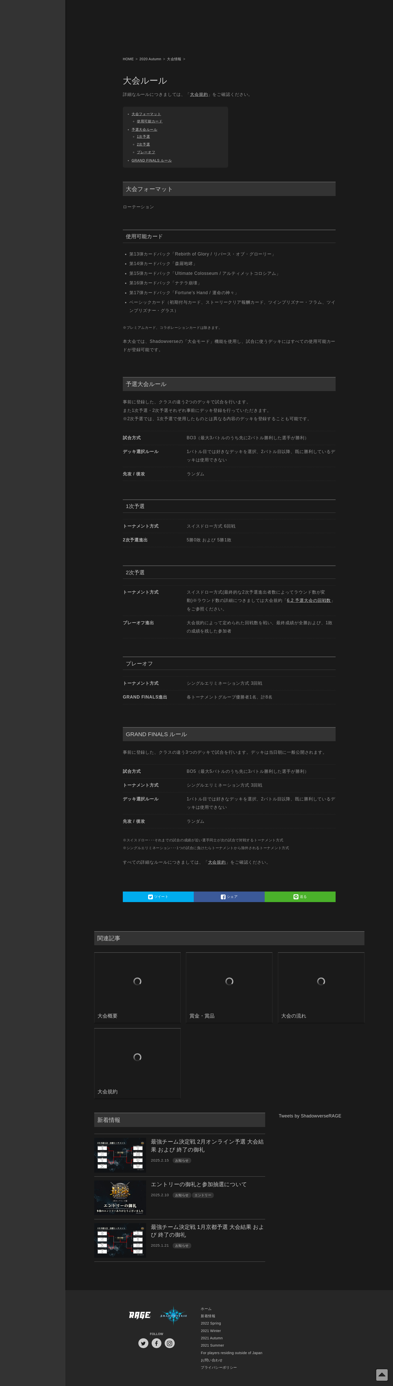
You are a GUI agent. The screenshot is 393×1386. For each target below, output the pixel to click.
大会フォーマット (146, 114)
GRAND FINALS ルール (152, 160)
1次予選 (143, 137)
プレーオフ (146, 152)
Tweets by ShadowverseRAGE (310, 1115)
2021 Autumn (212, 1338)
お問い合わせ (212, 1360)
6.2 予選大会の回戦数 (309, 600)
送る (300, 897)
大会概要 (107, 1016)
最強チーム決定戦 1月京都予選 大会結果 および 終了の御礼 (207, 1231)
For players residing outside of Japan (231, 1353)
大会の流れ (293, 1016)
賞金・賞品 (202, 1016)
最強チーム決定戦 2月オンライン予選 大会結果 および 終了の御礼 (207, 1146)
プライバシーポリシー (219, 1367)
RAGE (139, 1316)
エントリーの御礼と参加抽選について (199, 1184)
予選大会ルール (144, 130)
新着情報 (208, 1316)
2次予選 (143, 144)
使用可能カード (150, 121)
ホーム (206, 1309)
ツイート (158, 897)
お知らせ (182, 1160)
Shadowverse (173, 1316)
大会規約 (199, 94)
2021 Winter (211, 1331)
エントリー (202, 1195)
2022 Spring (211, 1323)
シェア (229, 897)
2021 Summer (212, 1345)
